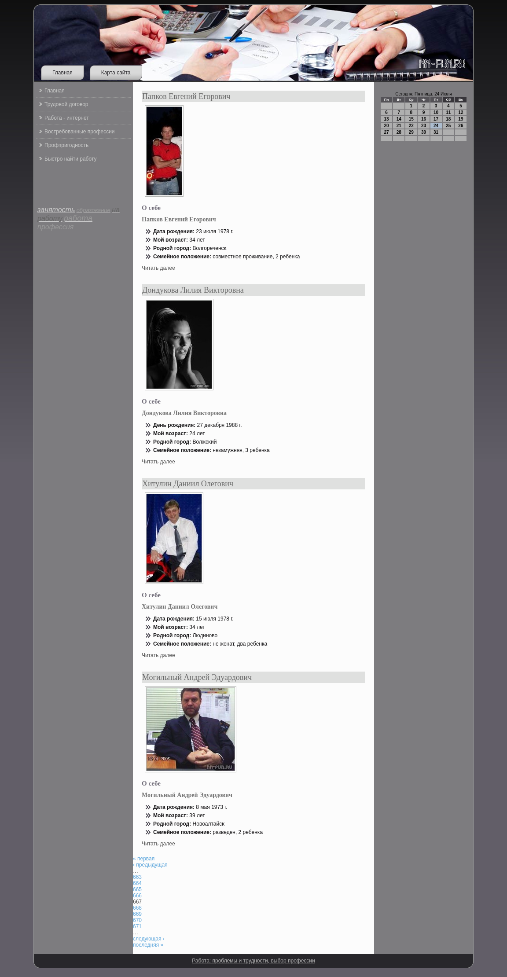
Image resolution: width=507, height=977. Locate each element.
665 (137, 889)
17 (436, 119)
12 (460, 112)
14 (399, 119)
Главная (62, 73)
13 (386, 119)
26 (460, 125)
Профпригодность (66, 145)
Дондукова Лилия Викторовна (193, 290)
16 (423, 119)
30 (423, 132)
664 (137, 883)
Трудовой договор (66, 104)
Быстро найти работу (70, 159)
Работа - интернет (66, 118)
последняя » (148, 945)
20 (386, 125)
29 (411, 132)
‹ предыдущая (150, 865)
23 (423, 125)
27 (386, 132)
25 (448, 125)
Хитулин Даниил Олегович (187, 483)
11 (448, 112)
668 (137, 908)
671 (137, 926)
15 (411, 119)
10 (436, 112)
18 (448, 119)
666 (137, 896)
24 (436, 125)
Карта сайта (116, 73)
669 (137, 914)
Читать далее (158, 268)
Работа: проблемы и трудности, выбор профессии (253, 961)
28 (399, 132)
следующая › (149, 939)
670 (137, 920)
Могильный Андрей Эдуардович (197, 677)
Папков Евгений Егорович (186, 96)
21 (399, 125)
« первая (143, 859)
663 (137, 877)
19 (460, 119)
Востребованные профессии (79, 132)
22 (411, 125)
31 (436, 132)
